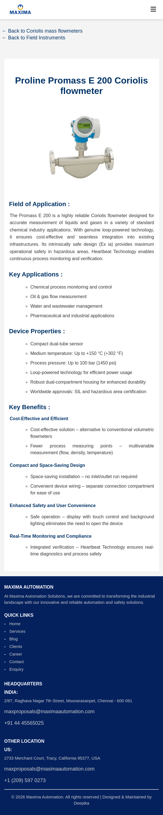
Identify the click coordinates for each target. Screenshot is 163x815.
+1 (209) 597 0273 (25, 780)
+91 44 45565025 (24, 723)
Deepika (81, 803)
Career (15, 654)
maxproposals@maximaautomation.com (49, 711)
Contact (16, 661)
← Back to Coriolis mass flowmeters (42, 31)
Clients (15, 646)
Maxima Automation (44, 796)
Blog (13, 638)
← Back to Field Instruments (33, 37)
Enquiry (16, 669)
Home (15, 623)
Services (17, 631)
